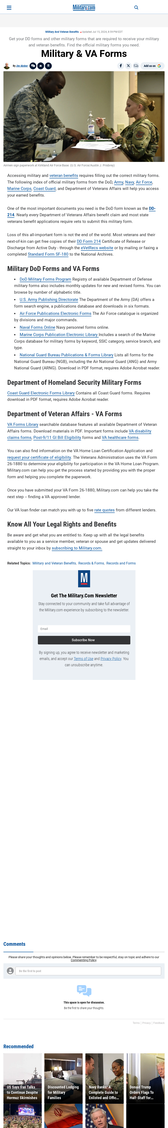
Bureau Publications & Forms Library (80, 354)
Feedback (159, 1023)
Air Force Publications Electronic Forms (55, 313)
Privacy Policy (111, 658)
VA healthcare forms (120, 437)
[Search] (136, 7)
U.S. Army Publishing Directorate (49, 299)
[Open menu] (9, 7)
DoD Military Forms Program (45, 279)
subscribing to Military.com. (77, 548)
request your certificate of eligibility (39, 457)
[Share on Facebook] (120, 65)
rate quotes (104, 510)
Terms (136, 1023)
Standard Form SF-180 (48, 254)
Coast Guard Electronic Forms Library (41, 393)
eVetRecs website (97, 247)
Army (118, 182)
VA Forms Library (22, 424)
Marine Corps (19, 188)
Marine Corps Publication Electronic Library (59, 334)
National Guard (33, 354)
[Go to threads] (33, 65)
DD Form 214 (89, 241)
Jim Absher (22, 65)
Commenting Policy (83, 960)
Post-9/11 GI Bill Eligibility (57, 437)
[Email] (136, 65)
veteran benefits (63, 175)
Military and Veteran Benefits (62, 31)
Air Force (144, 182)
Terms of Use (83, 658)
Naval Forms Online (37, 327)
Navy (129, 182)
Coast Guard (44, 188)
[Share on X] (128, 65)
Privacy (146, 1023)
